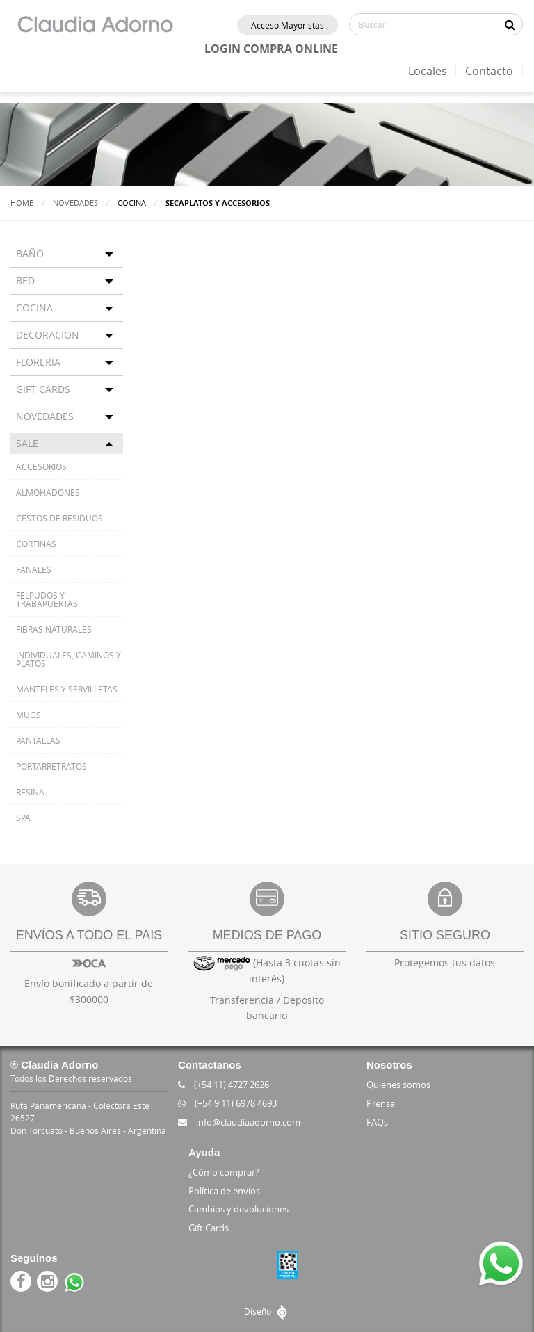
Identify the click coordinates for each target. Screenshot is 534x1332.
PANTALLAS (38, 740)
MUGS (28, 714)
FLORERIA (38, 361)
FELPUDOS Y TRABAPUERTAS (47, 599)
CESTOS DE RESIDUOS (59, 517)
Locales (427, 71)
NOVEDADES (45, 416)
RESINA (30, 791)
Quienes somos (398, 1084)
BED (25, 280)
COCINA (34, 307)
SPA (23, 817)
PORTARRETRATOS (51, 766)
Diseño (267, 1311)
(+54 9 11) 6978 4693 (227, 1103)
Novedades (75, 202)
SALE (27, 443)
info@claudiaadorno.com (239, 1122)
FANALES (33, 569)
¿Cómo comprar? (223, 1172)
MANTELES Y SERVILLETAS (67, 689)
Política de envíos (224, 1191)
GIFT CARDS (43, 389)
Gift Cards (208, 1227)
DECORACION (47, 334)
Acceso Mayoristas (287, 25)
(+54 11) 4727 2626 (223, 1084)
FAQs (377, 1122)
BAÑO (30, 253)
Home (21, 202)
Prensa (380, 1103)
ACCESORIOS (41, 466)
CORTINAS (36, 543)
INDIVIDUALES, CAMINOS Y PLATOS (68, 659)
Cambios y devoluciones (238, 1209)
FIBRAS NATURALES (54, 629)
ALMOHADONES (48, 492)
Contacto (489, 71)
